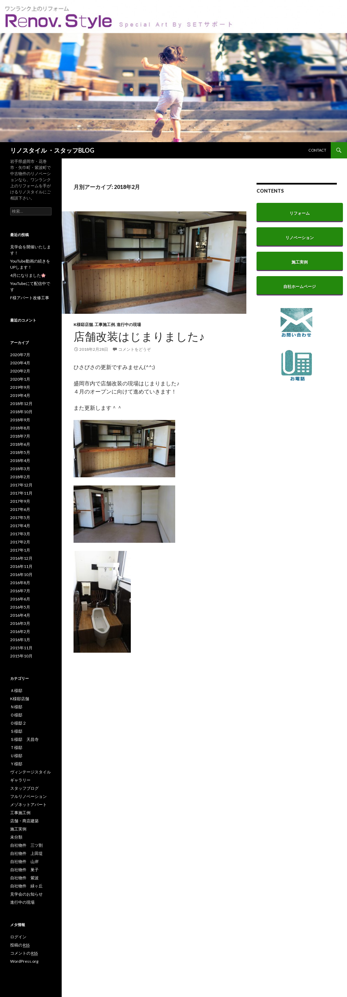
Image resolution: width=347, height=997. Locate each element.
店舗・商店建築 (24, 820)
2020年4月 (20, 362)
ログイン (18, 936)
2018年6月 (20, 444)
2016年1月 (20, 639)
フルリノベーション (28, 796)
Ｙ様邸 (16, 763)
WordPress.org (24, 961)
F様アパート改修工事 (29, 297)
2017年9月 (20, 501)
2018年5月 (20, 452)
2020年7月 (20, 354)
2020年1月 (20, 379)
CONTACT (317, 150)
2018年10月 (21, 411)
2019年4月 (20, 395)
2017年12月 (21, 484)
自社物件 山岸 (24, 861)
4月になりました (27, 275)
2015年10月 (21, 655)
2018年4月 (20, 460)
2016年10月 (21, 574)
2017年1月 (20, 550)
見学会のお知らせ (26, 894)
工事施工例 (105, 324)
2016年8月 (20, 582)
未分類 (16, 837)
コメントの (24, 953)
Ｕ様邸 (16, 755)
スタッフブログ (24, 788)
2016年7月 (20, 590)
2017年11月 (21, 493)
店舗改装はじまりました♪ (139, 336)
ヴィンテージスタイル (30, 771)
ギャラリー (20, 780)
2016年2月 (20, 631)
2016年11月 (21, 566)
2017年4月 (20, 525)
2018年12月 (21, 403)
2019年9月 (20, 387)
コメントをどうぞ (134, 349)
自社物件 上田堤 (26, 853)
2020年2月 (20, 370)
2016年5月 (20, 607)
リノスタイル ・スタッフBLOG (52, 150)
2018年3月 (20, 468)
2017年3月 (20, 533)
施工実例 (18, 828)
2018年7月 (20, 436)
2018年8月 (20, 427)
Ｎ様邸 (16, 706)
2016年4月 (20, 615)
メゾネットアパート (28, 804)
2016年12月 (21, 558)
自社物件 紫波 (24, 877)
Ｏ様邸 (16, 714)
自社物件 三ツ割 (26, 845)
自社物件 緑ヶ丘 (26, 885)
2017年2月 (20, 541)
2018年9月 (20, 419)
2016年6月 (20, 598)
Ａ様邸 (16, 690)
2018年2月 (20, 476)
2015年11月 (21, 647)
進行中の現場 (129, 324)
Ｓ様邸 (16, 731)
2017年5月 (20, 517)
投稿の (19, 945)
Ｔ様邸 (16, 747)
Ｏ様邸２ (18, 723)
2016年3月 (20, 623)
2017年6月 (20, 509)
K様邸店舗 (83, 324)
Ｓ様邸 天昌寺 (24, 739)
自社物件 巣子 (24, 869)
